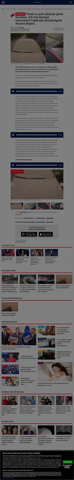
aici (12, 464)
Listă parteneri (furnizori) (8, 477)
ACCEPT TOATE (67, 461)
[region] (37, 465)
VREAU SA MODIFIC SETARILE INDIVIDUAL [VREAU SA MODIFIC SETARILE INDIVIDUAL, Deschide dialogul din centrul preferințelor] (67, 466)
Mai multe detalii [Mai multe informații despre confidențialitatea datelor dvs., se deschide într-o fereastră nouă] (37, 458)
